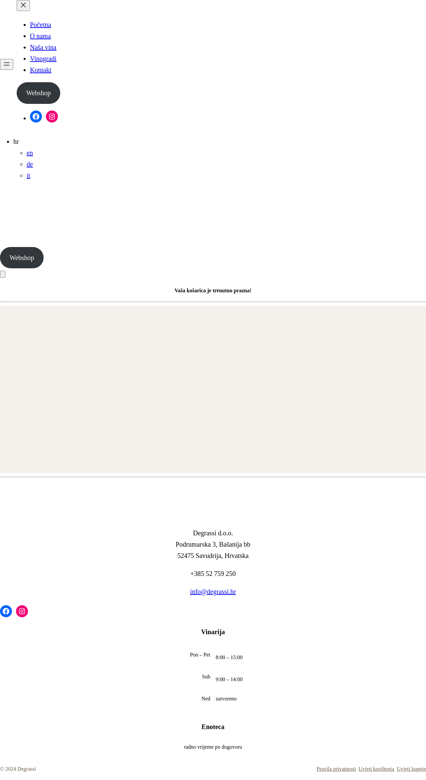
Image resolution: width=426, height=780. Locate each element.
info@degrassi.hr (213, 591)
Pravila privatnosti (336, 769)
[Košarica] (2, 274)
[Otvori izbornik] (6, 64)
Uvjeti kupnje (411, 769)
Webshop (38, 93)
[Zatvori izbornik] (23, 5)
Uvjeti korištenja (376, 769)
